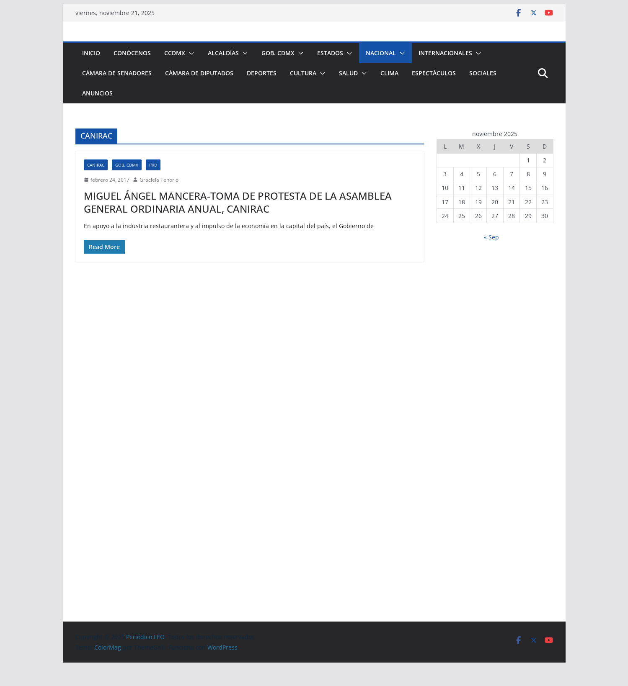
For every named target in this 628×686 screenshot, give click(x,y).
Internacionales (445, 53)
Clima (389, 73)
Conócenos (132, 53)
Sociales (482, 73)
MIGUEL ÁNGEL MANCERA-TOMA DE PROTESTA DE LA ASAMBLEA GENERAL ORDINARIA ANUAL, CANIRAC (238, 202)
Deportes (262, 73)
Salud (348, 73)
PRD (153, 165)
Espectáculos (434, 73)
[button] (189, 53)
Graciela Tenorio (159, 179)
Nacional (381, 53)
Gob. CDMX (278, 53)
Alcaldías (223, 53)
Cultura (303, 73)
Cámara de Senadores (117, 73)
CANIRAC (95, 165)
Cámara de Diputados (199, 73)
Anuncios (97, 93)
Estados (330, 53)
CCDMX (174, 53)
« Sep (491, 237)
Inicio (91, 53)
